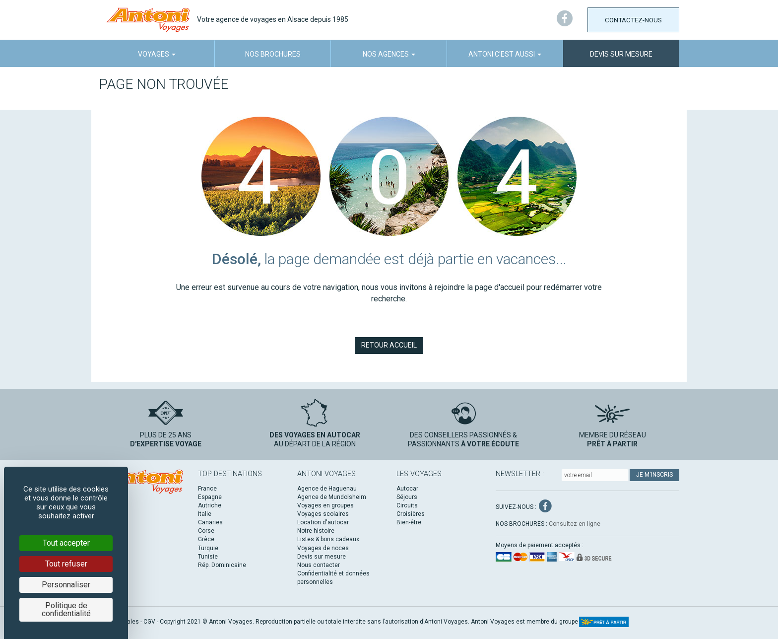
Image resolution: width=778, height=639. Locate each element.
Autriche (209, 505)
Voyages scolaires (323, 513)
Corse (206, 530)
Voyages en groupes (325, 505)
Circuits (407, 505)
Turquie (208, 548)
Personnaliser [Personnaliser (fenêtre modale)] (66, 584)
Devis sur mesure (621, 54)
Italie (204, 513)
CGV (149, 621)
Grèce (206, 539)
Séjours (406, 497)
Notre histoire (315, 530)
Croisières (410, 513)
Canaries (210, 522)
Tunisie (208, 556)
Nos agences (389, 54)
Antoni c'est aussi (504, 54)
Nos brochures (273, 54)
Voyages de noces (323, 548)
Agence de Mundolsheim (331, 497)
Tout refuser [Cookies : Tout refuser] (66, 563)
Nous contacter (318, 565)
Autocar (407, 488)
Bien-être (408, 522)
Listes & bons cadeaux (328, 539)
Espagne (210, 497)
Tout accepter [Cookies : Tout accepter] (66, 543)
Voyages (157, 54)
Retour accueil (389, 345)
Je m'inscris (654, 474)
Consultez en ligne (574, 523)
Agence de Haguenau (327, 488)
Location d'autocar (323, 522)
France (207, 488)
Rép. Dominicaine (222, 565)
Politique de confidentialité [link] (66, 609)
